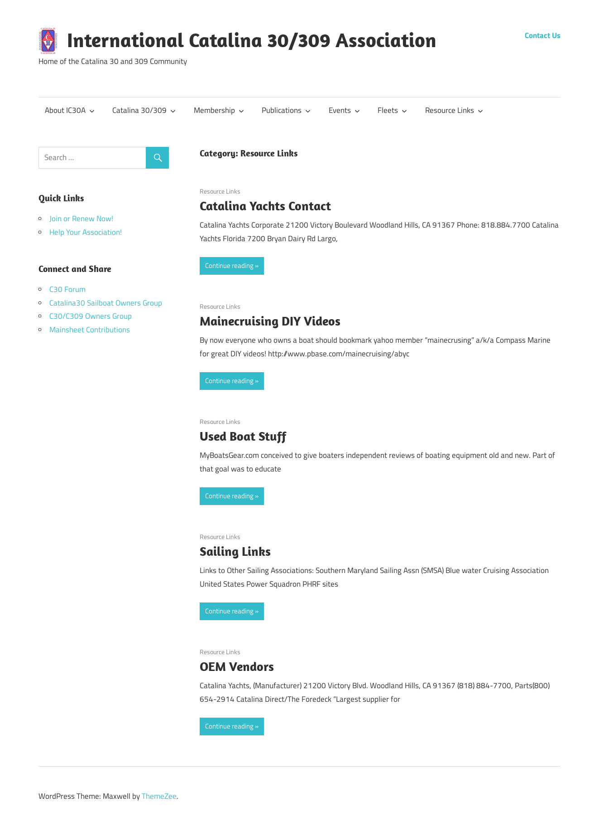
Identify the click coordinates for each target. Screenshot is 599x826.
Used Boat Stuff (243, 436)
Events (344, 110)
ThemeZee (159, 796)
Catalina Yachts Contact (265, 206)
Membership (219, 110)
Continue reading (229, 265)
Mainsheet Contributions (89, 329)
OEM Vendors (237, 666)
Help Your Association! (85, 232)
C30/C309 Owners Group (90, 316)
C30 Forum (67, 289)
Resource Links (454, 110)
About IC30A (70, 110)
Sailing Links (235, 551)
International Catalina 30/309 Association (251, 40)
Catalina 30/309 (144, 110)
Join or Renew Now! (81, 218)
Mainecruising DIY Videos (270, 321)
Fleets (392, 110)
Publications (286, 110)
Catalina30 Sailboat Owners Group (105, 303)
